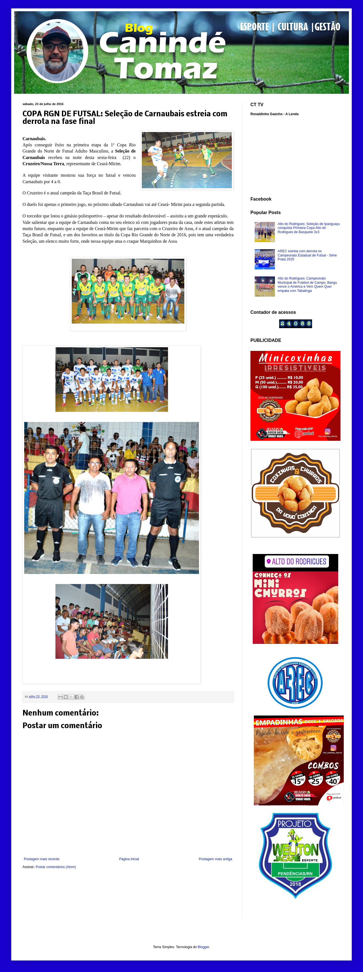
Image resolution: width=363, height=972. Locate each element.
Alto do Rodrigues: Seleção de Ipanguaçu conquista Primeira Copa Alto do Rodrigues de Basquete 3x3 (309, 228)
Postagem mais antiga (215, 859)
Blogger (203, 947)
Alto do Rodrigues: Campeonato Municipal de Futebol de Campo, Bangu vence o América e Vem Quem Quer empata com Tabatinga (307, 284)
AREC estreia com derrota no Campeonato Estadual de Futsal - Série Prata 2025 (307, 255)
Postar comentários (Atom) (56, 867)
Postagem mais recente (41, 859)
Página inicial (129, 859)
